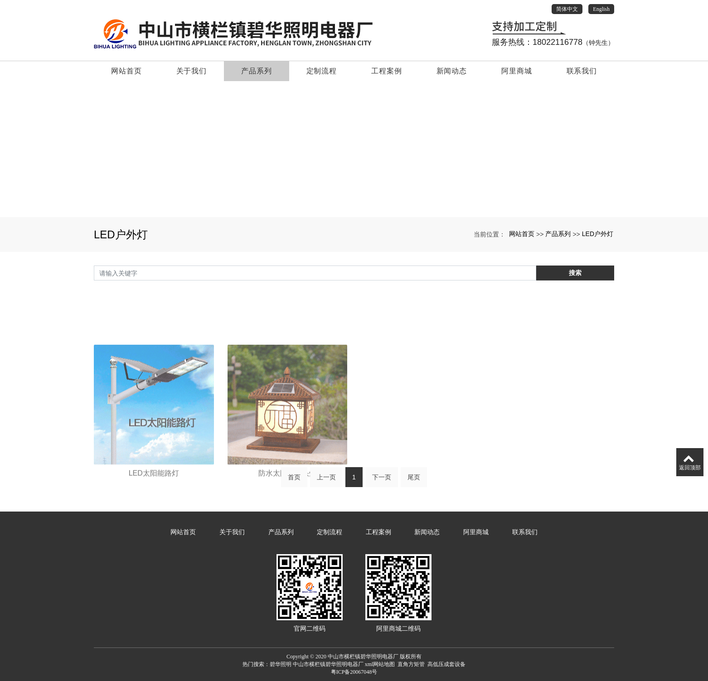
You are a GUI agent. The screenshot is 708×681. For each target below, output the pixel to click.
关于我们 (191, 71)
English (601, 9)
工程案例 (386, 71)
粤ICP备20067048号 (354, 672)
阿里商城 (516, 71)
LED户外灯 (597, 233)
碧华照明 (280, 664)
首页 (294, 480)
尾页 (413, 480)
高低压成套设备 (446, 664)
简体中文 (567, 9)
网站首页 (126, 71)
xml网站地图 (380, 664)
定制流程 (321, 71)
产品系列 (256, 71)
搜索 (575, 273)
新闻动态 (451, 71)
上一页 (326, 480)
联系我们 (582, 71)
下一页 (381, 480)
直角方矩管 (411, 664)
